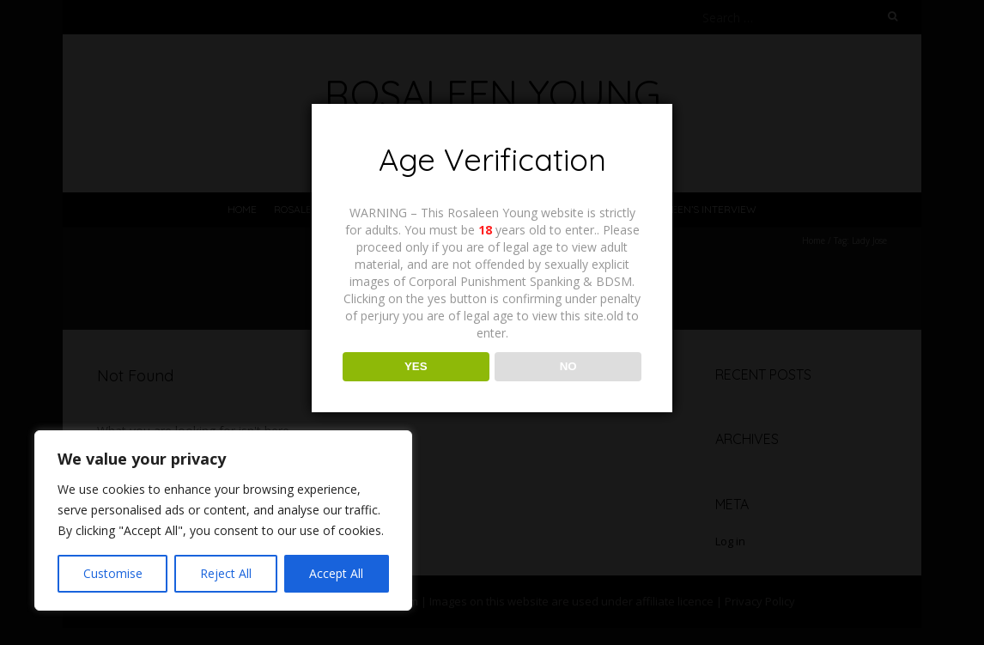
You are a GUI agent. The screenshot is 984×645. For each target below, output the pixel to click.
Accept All (336, 573)
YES (416, 366)
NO (568, 366)
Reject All (226, 573)
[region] (223, 520)
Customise (113, 573)
